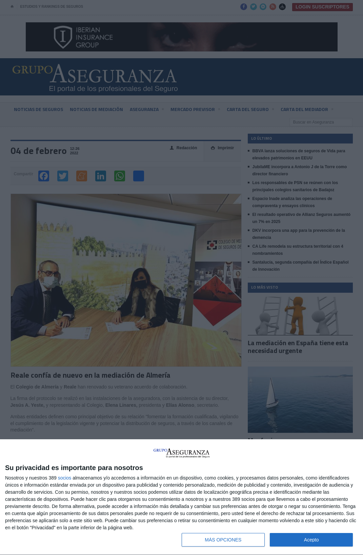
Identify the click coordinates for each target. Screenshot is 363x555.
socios (65, 477)
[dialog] (181, 497)
